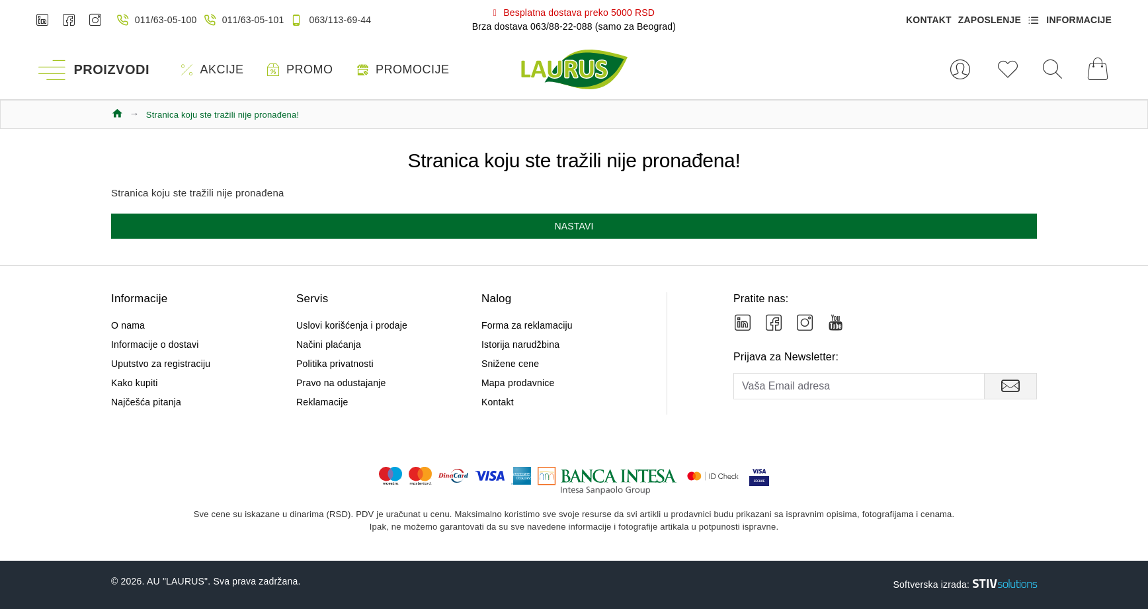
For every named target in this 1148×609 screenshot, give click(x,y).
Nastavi (573, 226)
